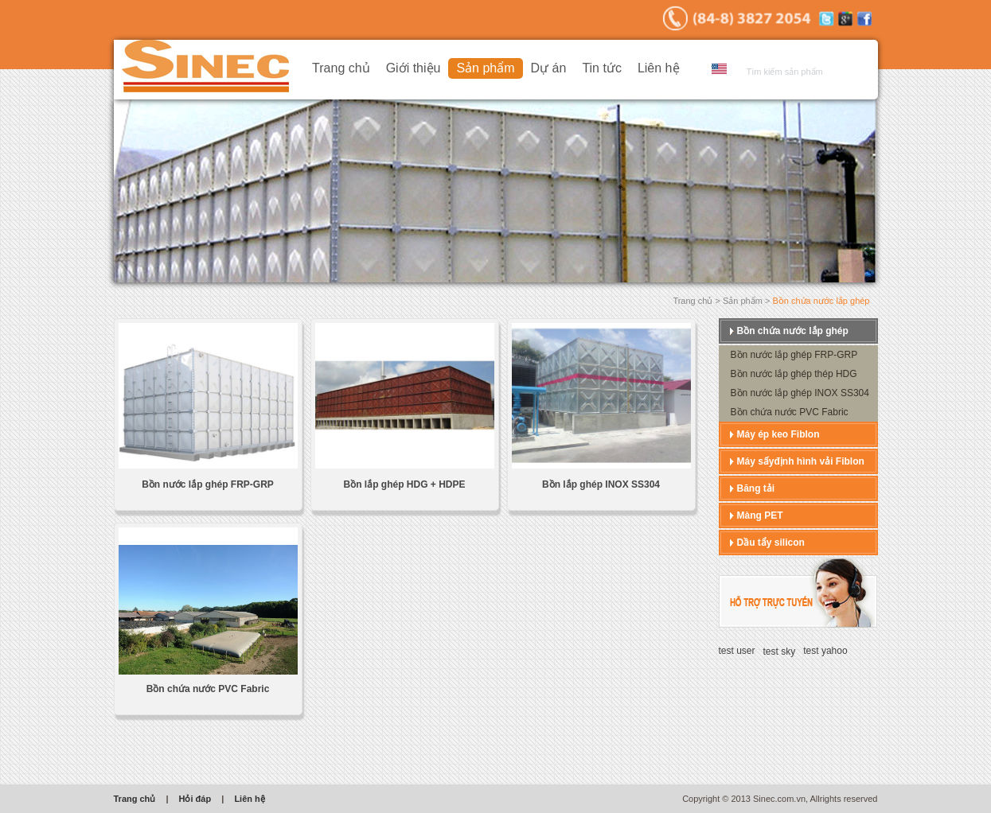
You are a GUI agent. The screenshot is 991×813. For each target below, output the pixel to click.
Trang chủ (341, 68)
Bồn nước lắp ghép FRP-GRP (208, 484)
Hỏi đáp (195, 798)
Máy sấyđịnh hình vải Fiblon (800, 461)
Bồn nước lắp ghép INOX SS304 (800, 393)
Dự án (549, 68)
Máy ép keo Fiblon (778, 434)
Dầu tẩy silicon (771, 542)
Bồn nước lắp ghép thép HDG (794, 373)
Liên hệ (659, 68)
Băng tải (756, 488)
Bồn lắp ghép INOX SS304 (601, 484)
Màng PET (760, 515)
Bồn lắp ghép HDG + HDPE (404, 484)
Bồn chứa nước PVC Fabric (208, 688)
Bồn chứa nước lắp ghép (793, 330)
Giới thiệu (413, 68)
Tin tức (602, 68)
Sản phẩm (485, 68)
